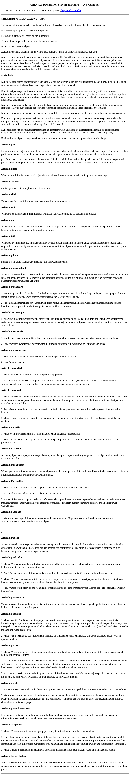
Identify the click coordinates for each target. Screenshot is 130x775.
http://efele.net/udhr (71, 10)
